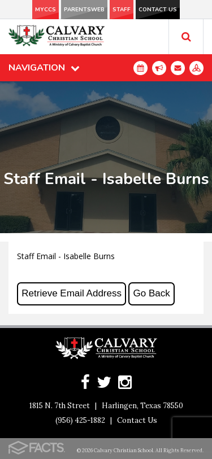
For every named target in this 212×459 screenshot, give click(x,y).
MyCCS (45, 10)
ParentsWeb (84, 10)
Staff (122, 10)
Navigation (44, 68)
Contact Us (158, 10)
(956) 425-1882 (80, 420)
